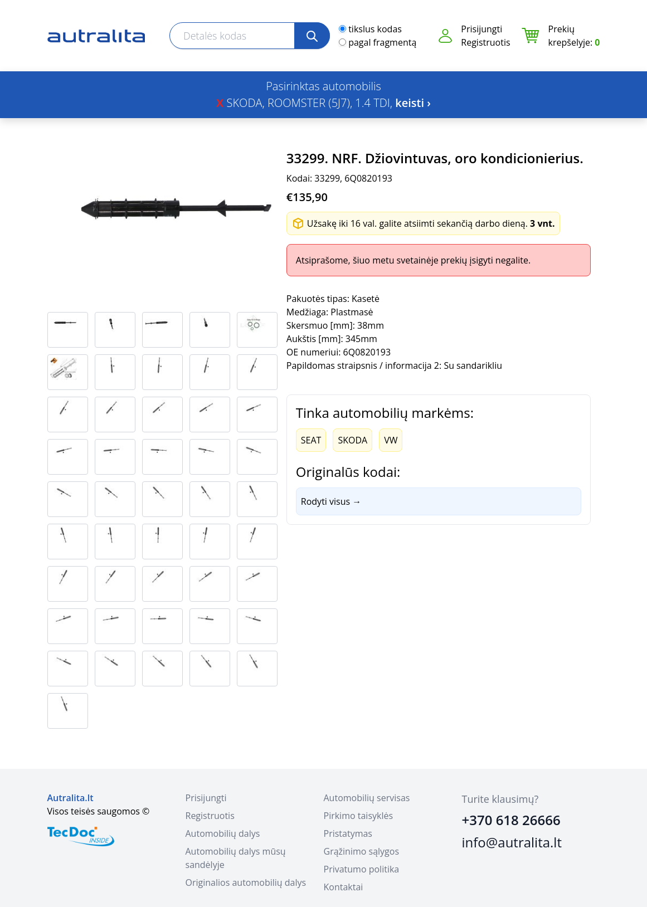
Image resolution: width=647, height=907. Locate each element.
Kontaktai (343, 887)
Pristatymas (348, 833)
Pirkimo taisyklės (358, 816)
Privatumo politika (362, 869)
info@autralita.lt (512, 842)
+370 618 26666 (511, 820)
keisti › (413, 102)
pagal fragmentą (382, 42)
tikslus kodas (375, 29)
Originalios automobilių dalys (246, 882)
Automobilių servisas (367, 798)
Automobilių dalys (223, 833)
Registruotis (485, 42)
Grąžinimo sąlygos (362, 851)
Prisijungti (481, 29)
